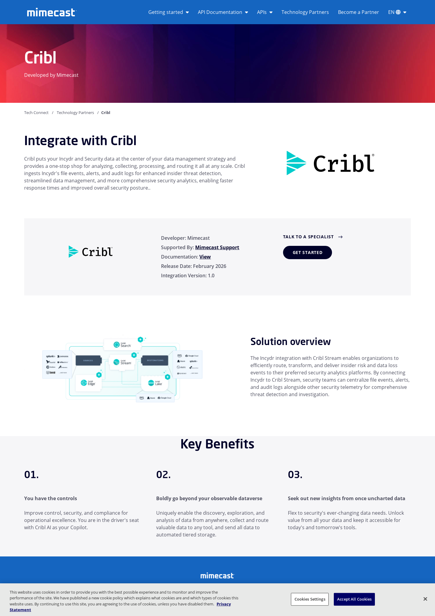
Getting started (168, 12)
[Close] (425, 598)
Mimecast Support (217, 247)
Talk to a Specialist (308, 237)
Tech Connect (36, 112)
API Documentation (223, 12)
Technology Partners (305, 12)
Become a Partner (358, 12)
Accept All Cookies (354, 599)
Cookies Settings (310, 599)
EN (397, 12)
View (205, 256)
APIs (264, 12)
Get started (308, 252)
